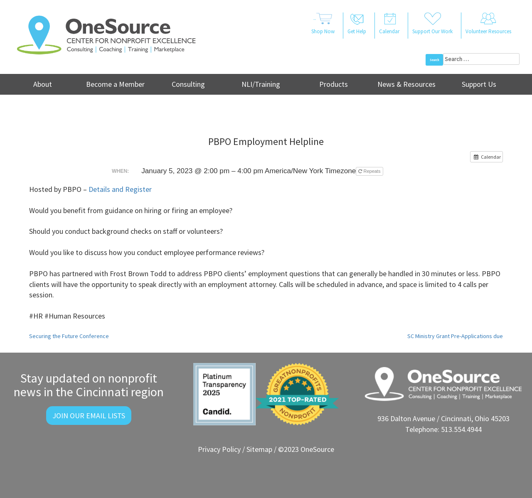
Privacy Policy (219, 449)
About (42, 84)
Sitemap (259, 449)
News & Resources (406, 84)
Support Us (479, 84)
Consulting (188, 84)
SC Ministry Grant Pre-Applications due (455, 336)
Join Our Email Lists (88, 415)
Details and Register (120, 189)
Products (333, 84)
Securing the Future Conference (69, 336)
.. (323, 24)
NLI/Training (260, 84)
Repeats (370, 171)
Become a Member (115, 84)
